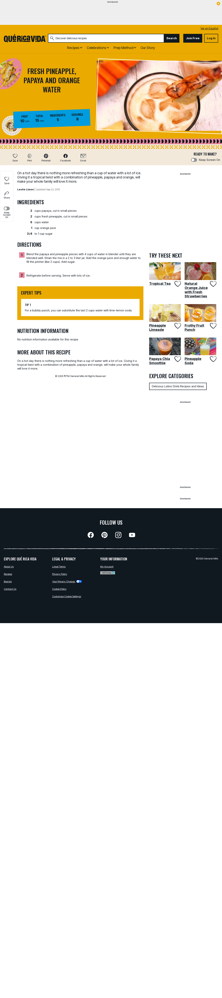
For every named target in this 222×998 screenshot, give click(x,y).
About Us (9, 566)
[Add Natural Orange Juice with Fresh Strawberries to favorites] (213, 284)
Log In (211, 38)
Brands (8, 581)
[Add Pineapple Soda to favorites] (213, 359)
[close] (218, 4)
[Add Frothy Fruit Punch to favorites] (213, 326)
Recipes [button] (73, 48)
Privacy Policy (59, 574)
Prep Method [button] (123, 48)
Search (171, 38)
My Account (106, 566)
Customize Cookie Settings (66, 596)
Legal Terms (59, 566)
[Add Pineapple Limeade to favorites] (177, 326)
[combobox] (106, 38)
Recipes (8, 574)
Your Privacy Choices (67, 581)
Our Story (148, 48)
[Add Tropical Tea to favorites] (177, 284)
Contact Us (10, 588)
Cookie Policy (59, 588)
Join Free (193, 38)
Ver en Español (209, 28)
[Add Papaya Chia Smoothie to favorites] (177, 359)
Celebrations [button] (96, 48)
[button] (46, 158)
